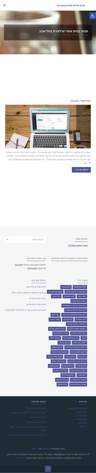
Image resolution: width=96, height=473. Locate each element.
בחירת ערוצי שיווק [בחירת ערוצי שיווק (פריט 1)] (79, 301)
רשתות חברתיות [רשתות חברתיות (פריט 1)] (68, 375)
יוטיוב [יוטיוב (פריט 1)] (84, 338)
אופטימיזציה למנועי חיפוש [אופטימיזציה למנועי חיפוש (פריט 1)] (76, 292)
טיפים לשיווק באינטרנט (77, 408)
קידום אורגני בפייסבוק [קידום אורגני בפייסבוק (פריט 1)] (77, 361)
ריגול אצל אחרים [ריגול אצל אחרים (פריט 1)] (60, 371)
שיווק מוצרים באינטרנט (36, 304)
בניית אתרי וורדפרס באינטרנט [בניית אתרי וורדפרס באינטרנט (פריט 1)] (74, 306)
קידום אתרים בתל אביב (36, 287)
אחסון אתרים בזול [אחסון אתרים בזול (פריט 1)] (55, 292)
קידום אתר (19, 458)
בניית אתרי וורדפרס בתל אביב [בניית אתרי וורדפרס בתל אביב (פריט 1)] (74, 315)
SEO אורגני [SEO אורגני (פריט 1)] (66, 287)
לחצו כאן (18, 265)
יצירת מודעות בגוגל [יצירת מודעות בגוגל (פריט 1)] (70, 338)
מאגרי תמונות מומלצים (78, 245)
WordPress (46, 449)
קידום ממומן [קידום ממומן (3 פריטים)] (54, 366)
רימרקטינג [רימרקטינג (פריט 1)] (82, 375)
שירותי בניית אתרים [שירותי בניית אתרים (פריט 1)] (78, 380)
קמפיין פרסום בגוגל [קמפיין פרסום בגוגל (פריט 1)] (78, 371)
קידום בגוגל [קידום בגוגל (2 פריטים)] (81, 366)
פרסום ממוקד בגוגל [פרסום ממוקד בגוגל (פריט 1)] (59, 352)
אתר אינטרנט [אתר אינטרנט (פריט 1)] (69, 296)
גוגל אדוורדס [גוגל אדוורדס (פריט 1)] (81, 319)
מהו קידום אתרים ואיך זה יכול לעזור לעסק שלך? (25, 310)
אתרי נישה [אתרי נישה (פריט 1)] (56, 296)
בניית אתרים (81, 419)
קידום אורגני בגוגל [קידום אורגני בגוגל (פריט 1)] (55, 357)
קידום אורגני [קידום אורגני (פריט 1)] (70, 357)
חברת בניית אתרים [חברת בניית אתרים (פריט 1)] (78, 333)
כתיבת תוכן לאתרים (37, 298)
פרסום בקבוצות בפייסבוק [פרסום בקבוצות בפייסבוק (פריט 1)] (76, 347)
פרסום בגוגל (81, 412)
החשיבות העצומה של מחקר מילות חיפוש (29, 292)
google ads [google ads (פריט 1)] (80, 287)
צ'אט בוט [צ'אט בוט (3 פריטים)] (82, 357)
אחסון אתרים (81, 415)
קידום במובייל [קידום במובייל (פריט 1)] (67, 366)
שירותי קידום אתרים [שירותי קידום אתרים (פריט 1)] (78, 384)
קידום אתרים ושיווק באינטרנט (71, 5)
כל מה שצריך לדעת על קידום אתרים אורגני (27, 435)
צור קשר (83, 426)
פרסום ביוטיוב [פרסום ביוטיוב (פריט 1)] (64, 343)
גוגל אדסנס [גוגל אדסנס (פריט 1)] (67, 319)
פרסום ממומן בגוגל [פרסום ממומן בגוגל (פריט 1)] (78, 352)
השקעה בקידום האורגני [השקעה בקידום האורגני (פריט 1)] (76, 324)
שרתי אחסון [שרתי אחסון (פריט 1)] (62, 384)
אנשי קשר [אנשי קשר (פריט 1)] (82, 296)
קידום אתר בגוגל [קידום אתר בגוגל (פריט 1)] (58, 361)
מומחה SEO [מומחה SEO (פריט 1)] (55, 338)
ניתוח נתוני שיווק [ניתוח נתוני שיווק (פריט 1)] (79, 343)
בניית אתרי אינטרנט (80, 100)
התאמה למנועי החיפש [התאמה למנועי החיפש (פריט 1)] (77, 329)
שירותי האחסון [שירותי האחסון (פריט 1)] (62, 380)
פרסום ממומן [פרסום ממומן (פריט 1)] (57, 347)
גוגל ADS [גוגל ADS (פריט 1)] (55, 315)
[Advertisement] (48, 76)
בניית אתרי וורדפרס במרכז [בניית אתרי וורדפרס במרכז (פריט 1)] (75, 310)
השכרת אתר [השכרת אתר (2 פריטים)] (55, 319)
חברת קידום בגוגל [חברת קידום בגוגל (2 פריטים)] (61, 333)
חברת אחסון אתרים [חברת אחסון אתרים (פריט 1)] (57, 329)
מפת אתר (82, 423)
